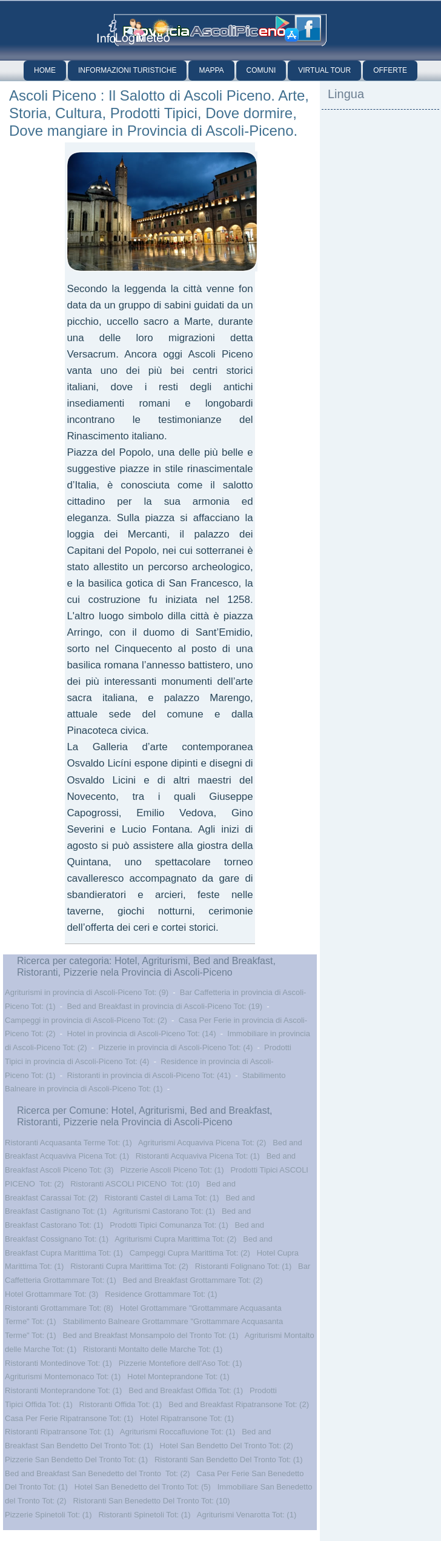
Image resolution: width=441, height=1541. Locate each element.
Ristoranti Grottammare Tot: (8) (59, 1308)
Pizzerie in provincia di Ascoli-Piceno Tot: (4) (175, 1047)
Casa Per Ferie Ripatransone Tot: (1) (69, 1418)
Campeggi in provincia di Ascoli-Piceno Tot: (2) (86, 1020)
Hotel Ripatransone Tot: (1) (187, 1418)
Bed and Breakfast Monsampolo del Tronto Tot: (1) (150, 1335)
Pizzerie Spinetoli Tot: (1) (48, 1514)
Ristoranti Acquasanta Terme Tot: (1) (68, 1142)
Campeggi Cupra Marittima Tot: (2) (190, 1252)
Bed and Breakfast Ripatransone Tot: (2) (238, 1404)
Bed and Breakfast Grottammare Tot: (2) (193, 1280)
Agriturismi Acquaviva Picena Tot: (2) (202, 1142)
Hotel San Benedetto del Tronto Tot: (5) (143, 1486)
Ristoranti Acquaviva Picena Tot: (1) (198, 1155)
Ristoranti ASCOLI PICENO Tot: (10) (135, 1183)
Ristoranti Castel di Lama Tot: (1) (162, 1197)
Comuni (261, 70)
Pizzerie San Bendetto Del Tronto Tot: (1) (76, 1459)
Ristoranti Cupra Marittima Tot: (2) (129, 1266)
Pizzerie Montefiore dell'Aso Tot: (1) (180, 1363)
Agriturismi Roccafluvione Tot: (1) (178, 1431)
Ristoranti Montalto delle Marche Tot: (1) (152, 1349)
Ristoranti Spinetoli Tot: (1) (144, 1514)
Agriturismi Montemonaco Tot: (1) (63, 1376)
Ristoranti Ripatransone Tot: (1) (59, 1431)
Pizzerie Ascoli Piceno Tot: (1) (172, 1169)
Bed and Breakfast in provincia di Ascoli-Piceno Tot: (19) (164, 1006)
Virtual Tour (324, 70)
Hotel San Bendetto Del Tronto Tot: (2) (226, 1445)
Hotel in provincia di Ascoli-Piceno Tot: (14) (141, 1033)
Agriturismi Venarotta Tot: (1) (247, 1514)
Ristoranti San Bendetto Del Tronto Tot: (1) (228, 1459)
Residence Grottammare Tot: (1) (161, 1294)
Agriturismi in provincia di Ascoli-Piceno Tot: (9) (86, 992)
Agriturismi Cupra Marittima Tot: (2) (175, 1238)
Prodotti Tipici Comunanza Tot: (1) (169, 1225)
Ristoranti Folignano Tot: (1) (243, 1266)
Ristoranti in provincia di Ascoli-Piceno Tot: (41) (149, 1075)
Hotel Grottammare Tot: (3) (51, 1294)
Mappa (211, 70)
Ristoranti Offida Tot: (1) (120, 1404)
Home (45, 70)
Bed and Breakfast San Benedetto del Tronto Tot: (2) (97, 1473)
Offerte (390, 70)
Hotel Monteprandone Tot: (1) (178, 1376)
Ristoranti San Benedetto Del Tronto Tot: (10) (151, 1500)
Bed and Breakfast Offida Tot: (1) (185, 1390)
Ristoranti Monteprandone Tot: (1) (63, 1390)
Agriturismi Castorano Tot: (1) (164, 1211)
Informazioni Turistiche (127, 70)
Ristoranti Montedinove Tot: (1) (58, 1363)
